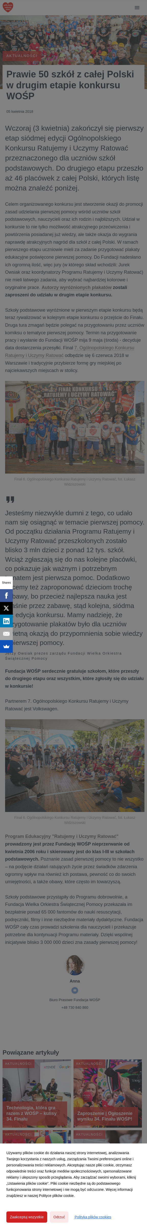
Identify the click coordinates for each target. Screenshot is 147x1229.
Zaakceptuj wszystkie (27, 1217)
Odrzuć (59, 1217)
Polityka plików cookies (93, 1217)
